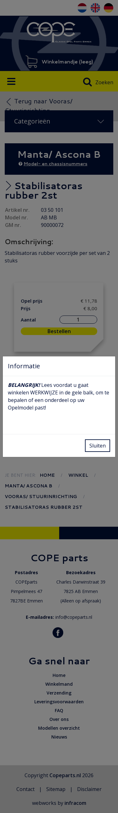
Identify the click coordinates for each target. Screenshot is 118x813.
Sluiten (97, 445)
